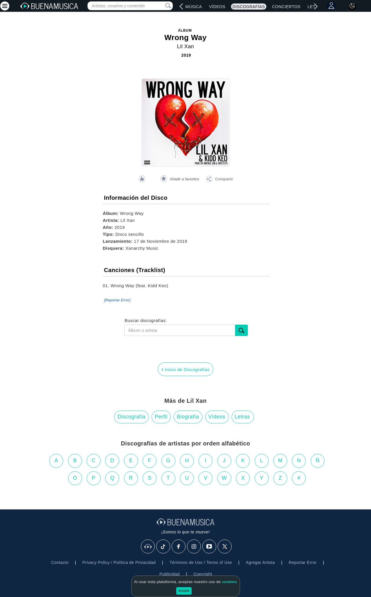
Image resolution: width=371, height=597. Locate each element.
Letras (242, 417)
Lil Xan (185, 46)
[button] (219, 180)
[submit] (241, 330)
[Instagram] (194, 547)
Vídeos (217, 6)
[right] (315, 6)
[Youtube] (210, 547)
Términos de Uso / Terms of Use (201, 562)
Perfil (161, 417)
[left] (181, 6)
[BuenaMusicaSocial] (148, 547)
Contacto (59, 562)
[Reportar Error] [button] (117, 300)
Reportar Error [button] (303, 562)
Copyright (202, 574)
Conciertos (286, 6)
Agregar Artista (260, 562)
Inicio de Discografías (185, 369)
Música (193, 6)
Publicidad (169, 574)
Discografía (131, 417)
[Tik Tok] (163, 547)
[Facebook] (179, 547)
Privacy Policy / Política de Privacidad (119, 562)
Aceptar (184, 590)
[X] (225, 547)
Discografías (248, 6)
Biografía (188, 417)
